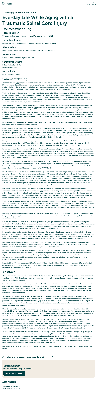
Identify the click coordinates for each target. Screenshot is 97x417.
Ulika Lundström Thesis (11, 74)
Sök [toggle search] (88, 3)
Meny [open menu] (93, 3)
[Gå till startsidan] (7, 3)
